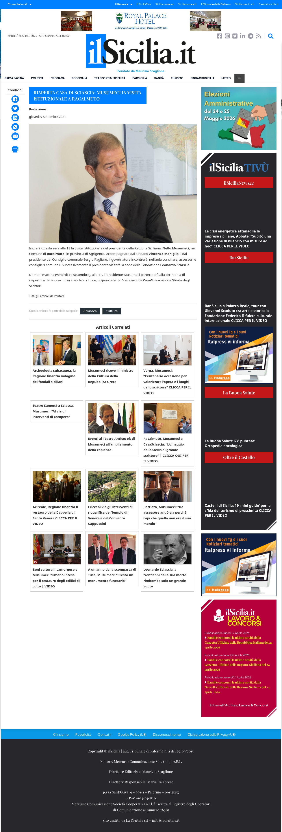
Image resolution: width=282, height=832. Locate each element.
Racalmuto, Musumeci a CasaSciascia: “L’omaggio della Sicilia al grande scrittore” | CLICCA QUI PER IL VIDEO (165, 449)
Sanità (159, 78)
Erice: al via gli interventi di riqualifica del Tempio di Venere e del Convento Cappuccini (110, 515)
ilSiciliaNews (239, 183)
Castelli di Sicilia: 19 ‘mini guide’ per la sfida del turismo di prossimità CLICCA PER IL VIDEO (238, 510)
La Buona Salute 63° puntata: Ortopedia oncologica (230, 443)
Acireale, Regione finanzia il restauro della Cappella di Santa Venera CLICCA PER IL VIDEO (55, 515)
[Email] (15, 136)
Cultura (112, 311)
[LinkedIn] (15, 117)
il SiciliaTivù (144, 4)
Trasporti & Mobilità (109, 78)
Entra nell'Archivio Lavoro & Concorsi (239, 705)
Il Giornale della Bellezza (216, 4)
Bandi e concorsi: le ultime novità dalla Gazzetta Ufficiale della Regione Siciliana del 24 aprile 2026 (237, 665)
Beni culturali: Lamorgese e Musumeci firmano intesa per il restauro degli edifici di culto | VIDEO (56, 578)
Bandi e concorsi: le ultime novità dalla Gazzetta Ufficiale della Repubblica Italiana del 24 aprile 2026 (238, 642)
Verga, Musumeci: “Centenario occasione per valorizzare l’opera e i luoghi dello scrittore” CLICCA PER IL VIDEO (167, 381)
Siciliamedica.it (244, 4)
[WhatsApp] (15, 127)
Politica (37, 78)
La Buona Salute (239, 393)
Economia (79, 78)
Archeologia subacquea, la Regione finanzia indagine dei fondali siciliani (54, 376)
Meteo (226, 78)
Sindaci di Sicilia (202, 78)
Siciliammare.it (187, 4)
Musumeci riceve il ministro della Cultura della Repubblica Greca (110, 376)
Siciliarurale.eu (164, 4)
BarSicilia (139, 78)
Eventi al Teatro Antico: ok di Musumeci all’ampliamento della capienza (111, 444)
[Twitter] (15, 108)
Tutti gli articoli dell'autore (47, 296)
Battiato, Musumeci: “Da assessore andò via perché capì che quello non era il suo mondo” (167, 515)
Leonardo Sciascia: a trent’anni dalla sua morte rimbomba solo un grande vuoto (164, 578)
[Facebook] (15, 99)
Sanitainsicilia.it (269, 4)
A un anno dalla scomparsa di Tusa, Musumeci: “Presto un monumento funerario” (112, 575)
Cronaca (58, 78)
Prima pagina (14, 78)
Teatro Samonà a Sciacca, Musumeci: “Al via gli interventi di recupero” (53, 411)
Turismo (177, 78)
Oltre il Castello (239, 457)
